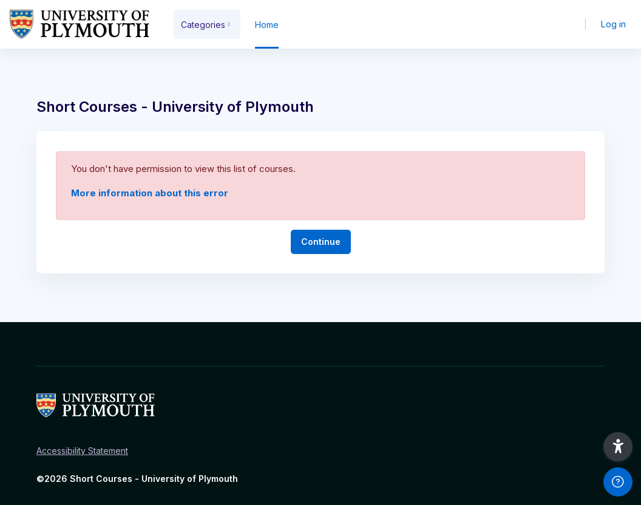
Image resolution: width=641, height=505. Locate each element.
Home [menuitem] (267, 24)
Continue (321, 241)
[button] (618, 446)
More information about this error (149, 193)
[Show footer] (618, 481)
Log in (613, 24)
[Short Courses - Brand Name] (79, 24)
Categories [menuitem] (203, 24)
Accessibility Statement (82, 450)
